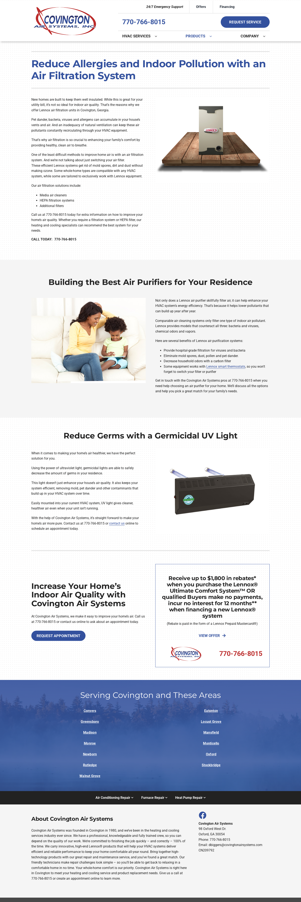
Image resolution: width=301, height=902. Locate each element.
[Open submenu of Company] (266, 36)
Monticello (211, 743)
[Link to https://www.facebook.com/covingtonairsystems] (202, 815)
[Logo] (64, 7)
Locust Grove (211, 722)
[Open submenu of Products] (212, 36)
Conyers (90, 711)
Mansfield (211, 732)
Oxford (211, 754)
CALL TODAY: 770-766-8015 (53, 239)
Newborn (90, 754)
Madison (90, 732)
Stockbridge (211, 765)
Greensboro (90, 722)
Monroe (90, 743)
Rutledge (90, 765)
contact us (117, 523)
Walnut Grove (89, 776)
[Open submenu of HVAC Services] (158, 36)
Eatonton (211, 711)
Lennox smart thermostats (225, 366)
